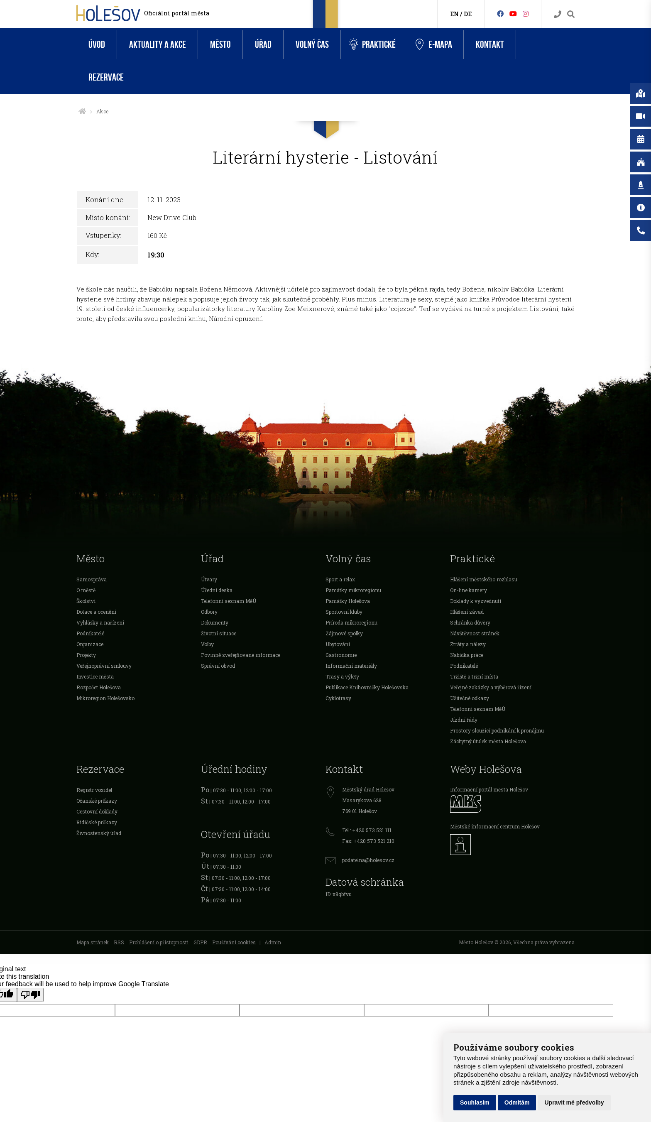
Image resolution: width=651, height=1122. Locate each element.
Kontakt (490, 45)
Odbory (209, 611)
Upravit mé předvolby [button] (574, 1102)
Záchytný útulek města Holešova (488, 741)
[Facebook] (500, 13)
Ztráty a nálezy (468, 644)
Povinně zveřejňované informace (240, 655)
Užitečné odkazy (469, 698)
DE (468, 14)
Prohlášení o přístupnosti (158, 942)
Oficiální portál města (176, 13)
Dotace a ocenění (96, 611)
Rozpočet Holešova (98, 687)
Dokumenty (214, 622)
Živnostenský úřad (98, 833)
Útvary (209, 579)
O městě (85, 590)
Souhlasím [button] (474, 1102)
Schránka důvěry (470, 622)
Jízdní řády (463, 719)
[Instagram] (526, 13)
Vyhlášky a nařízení (100, 622)
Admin (272, 942)
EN (454, 14)
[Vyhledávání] (571, 14)
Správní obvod (218, 665)
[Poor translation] (30, 995)
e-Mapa (434, 45)
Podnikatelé (90, 633)
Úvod (96, 45)
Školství (85, 601)
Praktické (372, 44)
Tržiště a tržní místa (474, 676)
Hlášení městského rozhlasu (483, 579)
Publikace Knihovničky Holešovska (367, 687)
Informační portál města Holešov (489, 789)
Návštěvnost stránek (474, 633)
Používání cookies (234, 942)
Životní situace (218, 633)
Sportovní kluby (344, 611)
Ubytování (338, 644)
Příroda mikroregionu (351, 622)
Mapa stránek (92, 942)
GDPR (200, 942)
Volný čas (312, 45)
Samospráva (91, 579)
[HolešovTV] (513, 13)
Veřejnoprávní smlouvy (104, 665)
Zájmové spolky (344, 633)
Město (220, 45)
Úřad (263, 45)
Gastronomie (341, 655)
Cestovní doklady (96, 811)
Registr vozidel (94, 789)
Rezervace (106, 77)
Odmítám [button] (517, 1102)
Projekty (86, 655)
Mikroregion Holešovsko (105, 698)
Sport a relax (340, 579)
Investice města (95, 676)
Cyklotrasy (338, 698)
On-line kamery (468, 590)
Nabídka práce (466, 655)
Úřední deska (216, 590)
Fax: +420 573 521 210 (368, 841)
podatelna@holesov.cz (368, 860)
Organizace (89, 644)
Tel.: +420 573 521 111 (367, 830)
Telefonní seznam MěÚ (228, 601)
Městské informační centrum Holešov (495, 826)
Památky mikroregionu (353, 590)
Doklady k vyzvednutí (475, 601)
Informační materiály (351, 665)
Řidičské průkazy (96, 822)
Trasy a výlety (342, 676)
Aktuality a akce (157, 45)
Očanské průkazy (96, 800)
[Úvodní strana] (82, 111)
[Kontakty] (557, 14)
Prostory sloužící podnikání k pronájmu (497, 730)
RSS (119, 942)
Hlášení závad (467, 611)
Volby (207, 644)
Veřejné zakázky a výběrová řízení (490, 687)
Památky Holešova (348, 601)
